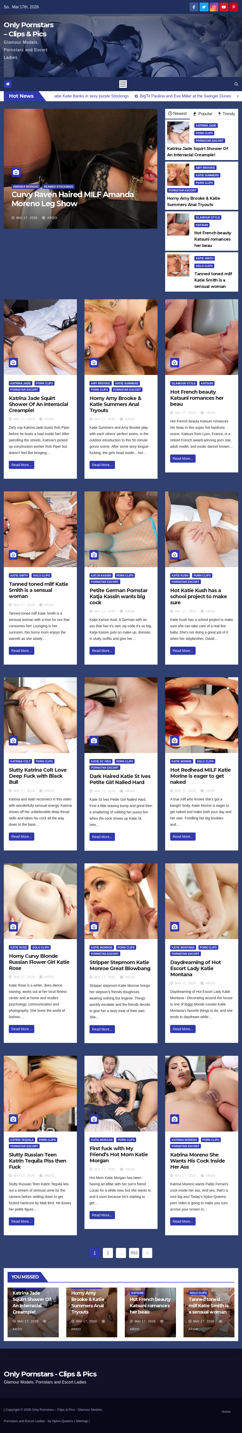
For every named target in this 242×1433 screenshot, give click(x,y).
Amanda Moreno (26, 186)
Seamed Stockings (58, 186)
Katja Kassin (101, 575)
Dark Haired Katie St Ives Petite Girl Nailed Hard (119, 779)
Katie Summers (207, 175)
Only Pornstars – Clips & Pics (53, 1410)
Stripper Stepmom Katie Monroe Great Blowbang (119, 965)
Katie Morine (182, 761)
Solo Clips (204, 265)
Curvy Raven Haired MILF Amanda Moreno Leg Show (73, 199)
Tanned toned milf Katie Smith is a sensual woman (38, 590)
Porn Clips (204, 133)
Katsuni (202, 225)
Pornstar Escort (210, 140)
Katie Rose (18, 947)
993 (134, 1252)
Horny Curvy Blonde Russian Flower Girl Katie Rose (39, 962)
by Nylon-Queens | (62, 1421)
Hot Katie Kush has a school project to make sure (198, 596)
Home (226, 1412)
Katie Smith (204, 258)
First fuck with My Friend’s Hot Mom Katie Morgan (118, 1154)
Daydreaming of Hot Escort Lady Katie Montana (195, 968)
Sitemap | (83, 1421)
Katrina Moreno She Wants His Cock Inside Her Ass (197, 1161)
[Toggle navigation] (123, 84)
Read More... (21, 465)
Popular (203, 114)
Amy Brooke (205, 167)
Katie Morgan (101, 1139)
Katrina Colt (20, 761)
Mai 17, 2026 (26, 218)
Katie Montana (183, 947)
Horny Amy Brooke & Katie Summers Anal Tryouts (115, 404)
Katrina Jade (206, 125)
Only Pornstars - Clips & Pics (50, 1374)
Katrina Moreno (184, 1139)
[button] (236, 84)
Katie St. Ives (101, 761)
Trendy (227, 114)
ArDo (49, 218)
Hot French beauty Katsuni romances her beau (196, 398)
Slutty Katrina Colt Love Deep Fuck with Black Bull (38, 776)
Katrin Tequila (22, 1139)
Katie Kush (180, 575)
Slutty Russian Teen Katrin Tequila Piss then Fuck (37, 1161)
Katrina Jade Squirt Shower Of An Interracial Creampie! (38, 404)
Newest (177, 113)
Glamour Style (208, 217)
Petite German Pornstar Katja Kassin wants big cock (118, 596)
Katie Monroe (101, 947)
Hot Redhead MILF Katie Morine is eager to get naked (200, 776)
